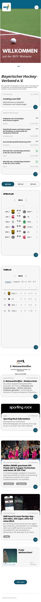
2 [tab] (22, 67)
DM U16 (20, 184)
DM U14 (8, 184)
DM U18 (33, 184)
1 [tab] (18, 67)
